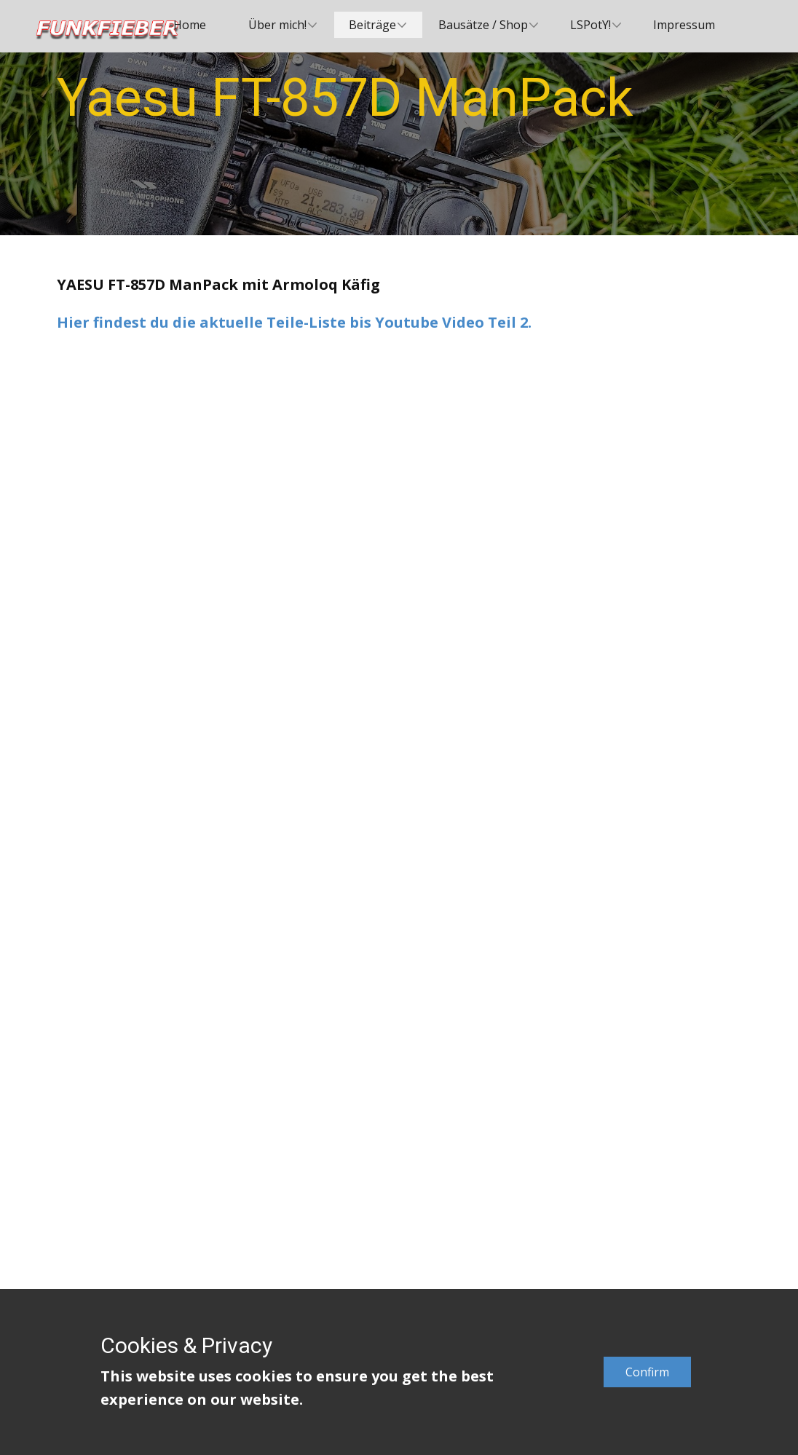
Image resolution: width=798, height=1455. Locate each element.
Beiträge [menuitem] (372, 25)
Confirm (647, 1372)
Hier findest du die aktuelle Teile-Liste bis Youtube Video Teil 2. (294, 322)
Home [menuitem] (189, 25)
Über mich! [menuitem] (277, 25)
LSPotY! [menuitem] (590, 25)
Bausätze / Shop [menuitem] (483, 25)
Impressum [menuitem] (684, 25)
